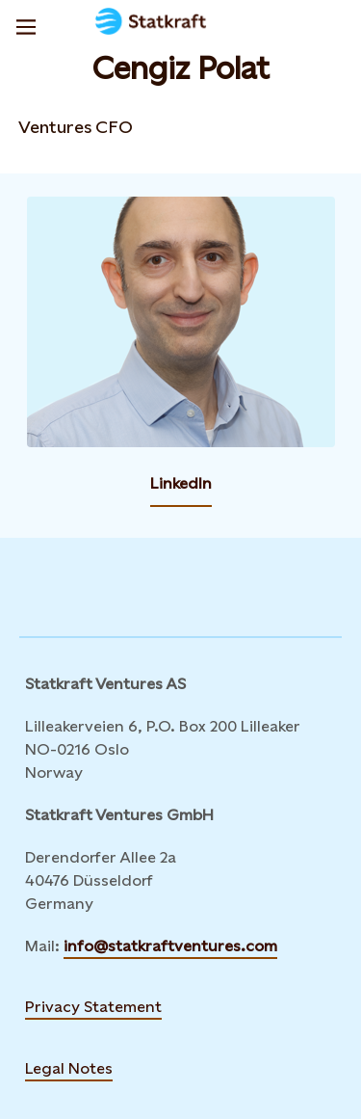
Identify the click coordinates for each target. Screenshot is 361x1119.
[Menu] (26, 24)
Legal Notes (69, 1068)
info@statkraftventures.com (170, 946)
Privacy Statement (93, 1007)
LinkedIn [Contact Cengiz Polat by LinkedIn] (181, 483)
